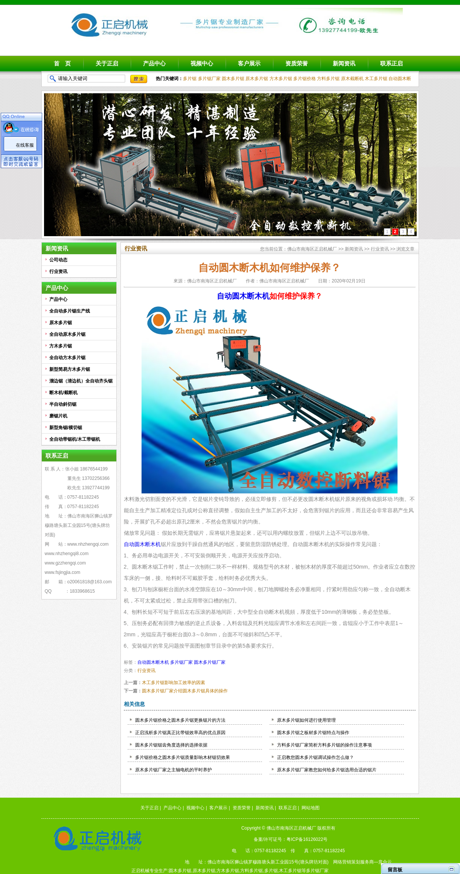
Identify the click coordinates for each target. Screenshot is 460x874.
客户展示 (249, 63)
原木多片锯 (256, 78)
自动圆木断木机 (243, 296)
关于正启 (107, 63)
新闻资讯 (344, 63)
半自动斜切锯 (62, 404)
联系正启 (391, 63)
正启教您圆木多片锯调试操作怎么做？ (315, 757)
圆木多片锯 (233, 78)
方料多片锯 (328, 78)
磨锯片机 (58, 416)
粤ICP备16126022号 (306, 839)
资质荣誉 (296, 63)
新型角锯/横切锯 (65, 427)
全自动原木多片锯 (67, 334)
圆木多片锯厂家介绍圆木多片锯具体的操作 (185, 690)
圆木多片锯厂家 (209, 662)
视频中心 (201, 63)
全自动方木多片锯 (67, 357)
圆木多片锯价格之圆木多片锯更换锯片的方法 (180, 720)
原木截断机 (352, 78)
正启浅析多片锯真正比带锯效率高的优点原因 (180, 732)
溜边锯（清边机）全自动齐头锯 (81, 381)
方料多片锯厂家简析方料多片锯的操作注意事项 (324, 745)
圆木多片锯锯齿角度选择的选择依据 (171, 745)
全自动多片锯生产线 (69, 311)
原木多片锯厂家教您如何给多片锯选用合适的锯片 (326, 769)
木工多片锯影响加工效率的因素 (173, 682)
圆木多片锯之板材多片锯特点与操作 (313, 732)
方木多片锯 (281, 78)
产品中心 (154, 63)
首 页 (62, 63)
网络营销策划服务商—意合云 (362, 862)
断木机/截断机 (63, 392)
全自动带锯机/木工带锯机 (74, 439)
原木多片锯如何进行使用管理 (306, 720)
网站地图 (311, 807)
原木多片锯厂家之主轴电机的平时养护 (173, 769)
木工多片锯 (376, 78)
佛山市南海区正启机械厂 (312, 249)
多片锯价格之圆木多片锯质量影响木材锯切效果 (182, 757)
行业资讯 (58, 271)
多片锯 (189, 78)
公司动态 (58, 260)
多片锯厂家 (209, 78)
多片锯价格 (304, 78)
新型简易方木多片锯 (69, 369)
